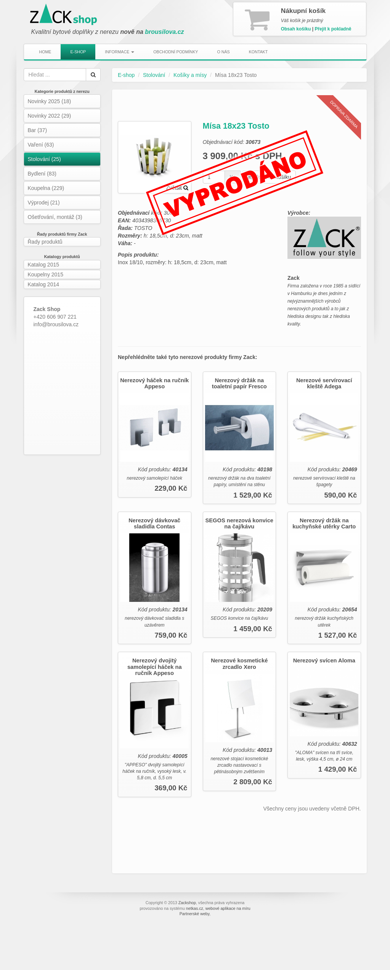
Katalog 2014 (43, 284)
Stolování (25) (44, 159)
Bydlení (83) (42, 174)
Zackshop (187, 902)
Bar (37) (37, 130)
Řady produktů (45, 242)
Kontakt (258, 51)
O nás (223, 51)
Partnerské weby (195, 913)
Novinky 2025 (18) (49, 101)
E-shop (78, 51)
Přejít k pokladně (333, 29)
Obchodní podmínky (175, 51)
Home (45, 51)
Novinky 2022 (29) (49, 116)
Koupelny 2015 (45, 274)
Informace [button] (119, 51)
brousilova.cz (164, 32)
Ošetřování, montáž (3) (55, 217)
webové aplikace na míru (227, 908)
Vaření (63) (41, 145)
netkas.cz (194, 908)
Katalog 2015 (43, 265)
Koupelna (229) (46, 188)
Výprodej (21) (44, 202)
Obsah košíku (296, 29)
